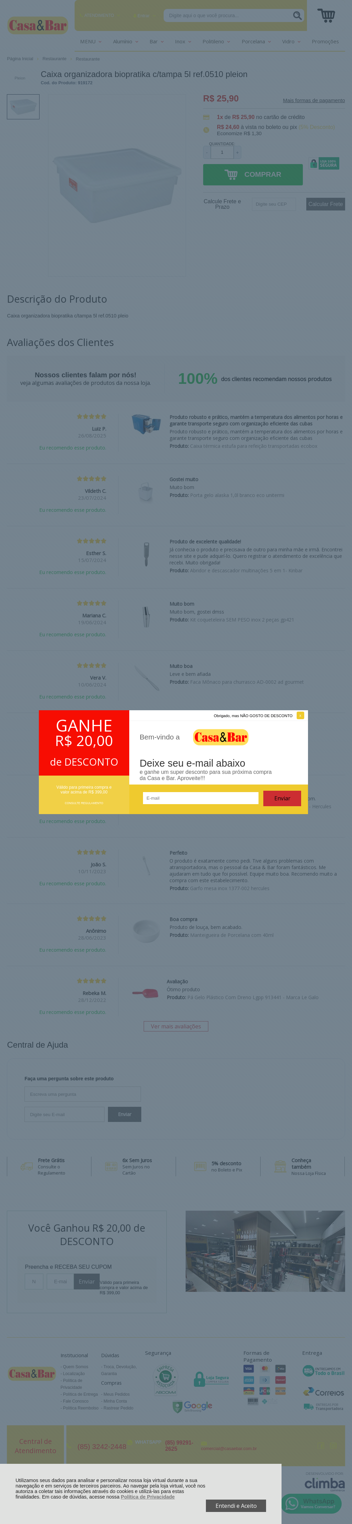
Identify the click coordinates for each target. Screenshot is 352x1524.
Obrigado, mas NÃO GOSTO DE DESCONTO (253, 716)
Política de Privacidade (148, 1497)
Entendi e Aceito (236, 1506)
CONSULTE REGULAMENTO (84, 803)
